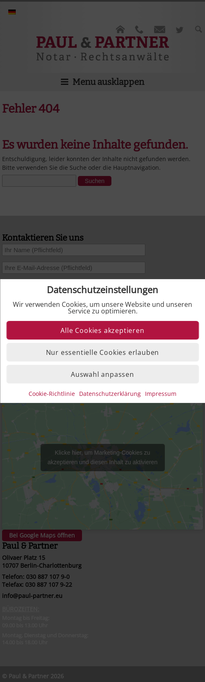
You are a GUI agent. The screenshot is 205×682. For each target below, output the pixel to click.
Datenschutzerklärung (110, 394)
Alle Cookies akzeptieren (102, 330)
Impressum (160, 394)
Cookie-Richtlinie (52, 394)
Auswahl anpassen (102, 374)
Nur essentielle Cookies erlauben (102, 352)
